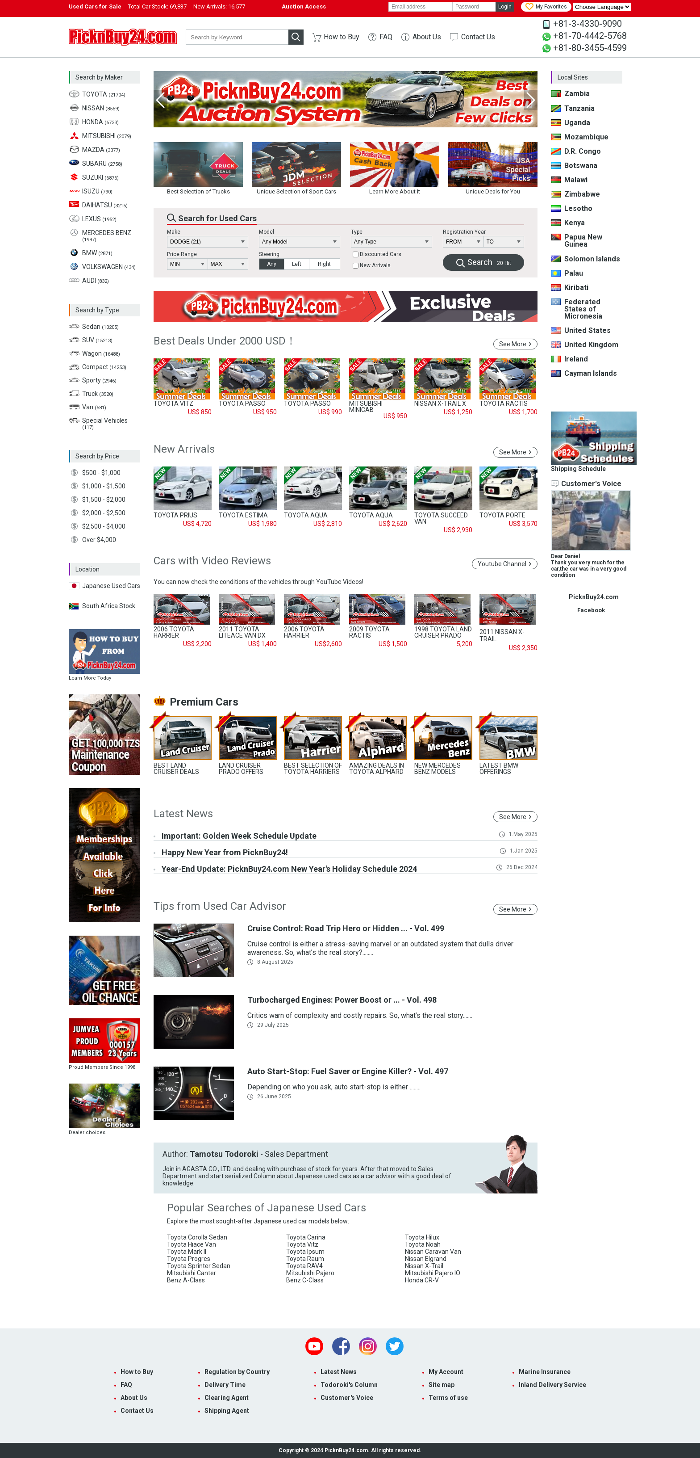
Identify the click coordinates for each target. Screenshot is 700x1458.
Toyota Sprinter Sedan (198, 1265)
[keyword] (237, 37)
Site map (441, 1384)
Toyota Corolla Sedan (197, 1237)
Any (271, 264)
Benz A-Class (186, 1280)
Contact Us (478, 37)
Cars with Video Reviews (212, 561)
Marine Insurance (545, 1371)
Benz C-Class (305, 1280)
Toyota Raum (305, 1258)
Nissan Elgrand (425, 1258)
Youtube (314, 1346)
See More (512, 344)
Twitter (395, 1346)
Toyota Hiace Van (191, 1244)
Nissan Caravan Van (433, 1251)
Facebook (341, 1346)
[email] (420, 7)
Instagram (368, 1346)
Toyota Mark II (186, 1251)
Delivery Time (225, 1384)
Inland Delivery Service (552, 1384)
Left (296, 264)
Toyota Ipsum (305, 1251)
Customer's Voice (347, 1397)
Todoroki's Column (349, 1384)
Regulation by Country (237, 1371)
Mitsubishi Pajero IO (432, 1273)
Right (324, 264)
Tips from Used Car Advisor (220, 906)
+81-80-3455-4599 (590, 47)
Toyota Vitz (302, 1244)
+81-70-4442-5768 (590, 35)
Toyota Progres (188, 1258)
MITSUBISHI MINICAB (366, 406)
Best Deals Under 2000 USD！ (225, 341)
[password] (474, 7)
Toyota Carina (305, 1237)
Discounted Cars (380, 255)
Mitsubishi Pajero (310, 1273)
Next (531, 100)
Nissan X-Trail (424, 1265)
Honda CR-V (422, 1280)
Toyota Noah (423, 1244)
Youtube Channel (502, 563)
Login (505, 7)
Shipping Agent (226, 1410)
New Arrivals (375, 266)
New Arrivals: (219, 6)
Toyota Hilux (422, 1237)
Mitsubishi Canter (191, 1273)
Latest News (183, 813)
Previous (160, 100)
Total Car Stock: (157, 6)
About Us (426, 37)
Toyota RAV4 (304, 1265)
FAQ (385, 37)
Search (489, 262)
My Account (446, 1371)
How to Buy (341, 37)
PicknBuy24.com (123, 37)
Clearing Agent (226, 1397)
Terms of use (448, 1397)
